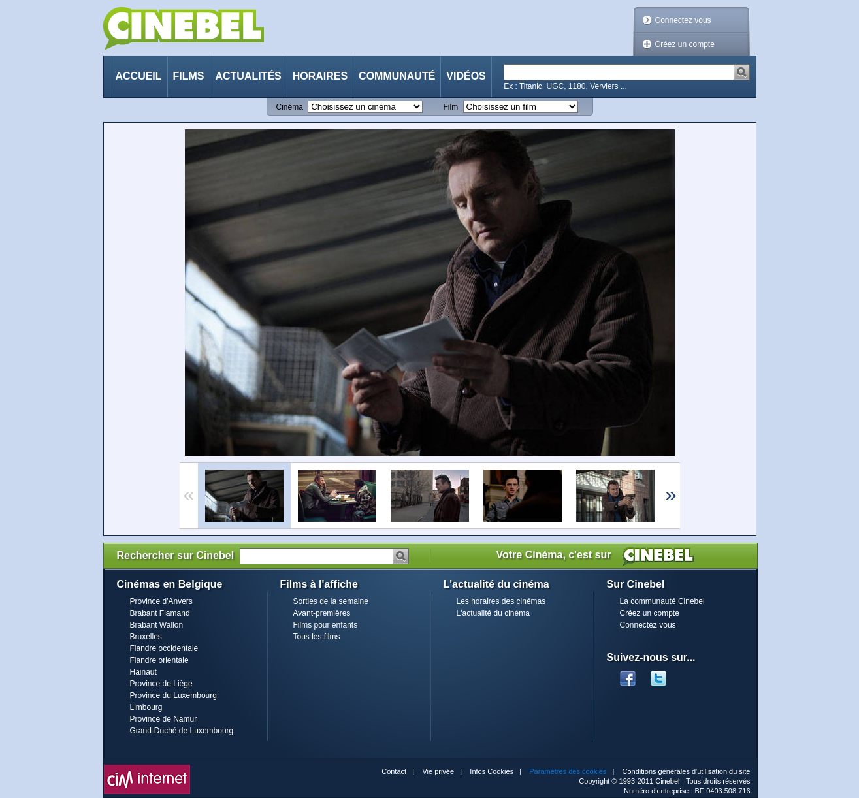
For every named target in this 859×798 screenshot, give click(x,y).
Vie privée (438, 771)
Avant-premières (322, 613)
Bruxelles (146, 636)
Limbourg (146, 707)
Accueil (139, 76)
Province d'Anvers (161, 601)
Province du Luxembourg (173, 695)
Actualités (249, 76)
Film (451, 107)
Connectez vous (683, 20)
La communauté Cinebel (662, 601)
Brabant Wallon (157, 625)
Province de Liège (161, 683)
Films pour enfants (325, 625)
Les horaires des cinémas (501, 601)
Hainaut (143, 672)
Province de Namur (163, 719)
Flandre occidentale (164, 648)
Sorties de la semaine (330, 601)
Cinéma (289, 107)
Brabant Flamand (160, 613)
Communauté (397, 76)
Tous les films (316, 636)
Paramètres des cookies (567, 771)
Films (188, 76)
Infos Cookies (491, 771)
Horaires (320, 76)
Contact (393, 771)
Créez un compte (685, 44)
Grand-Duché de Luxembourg (182, 730)
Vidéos (465, 76)
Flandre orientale (159, 660)
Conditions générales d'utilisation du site (687, 771)
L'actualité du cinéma (493, 613)
